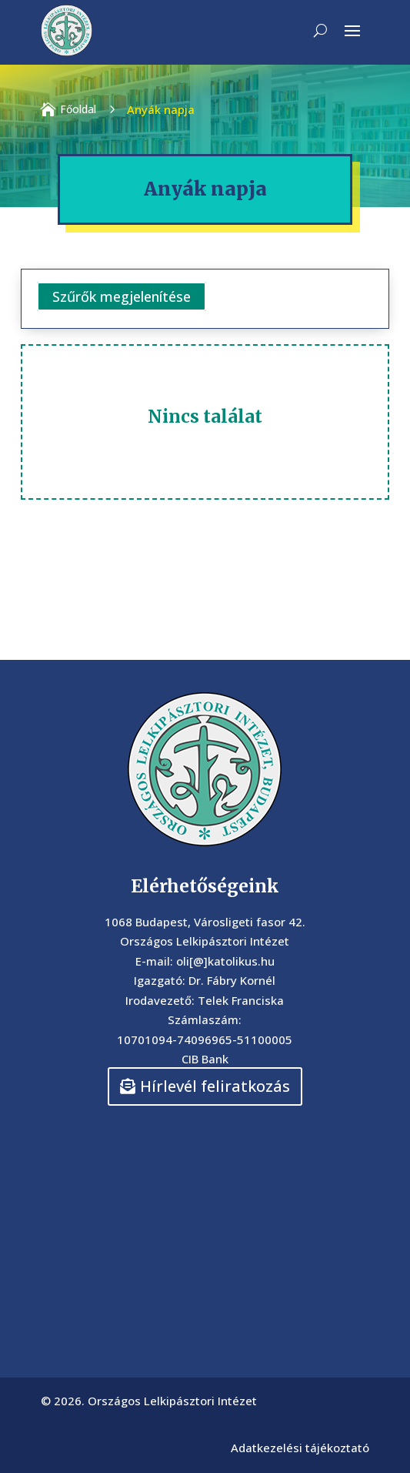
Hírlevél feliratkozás (215, 1086)
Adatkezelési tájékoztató (300, 1447)
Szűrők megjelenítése (121, 296)
